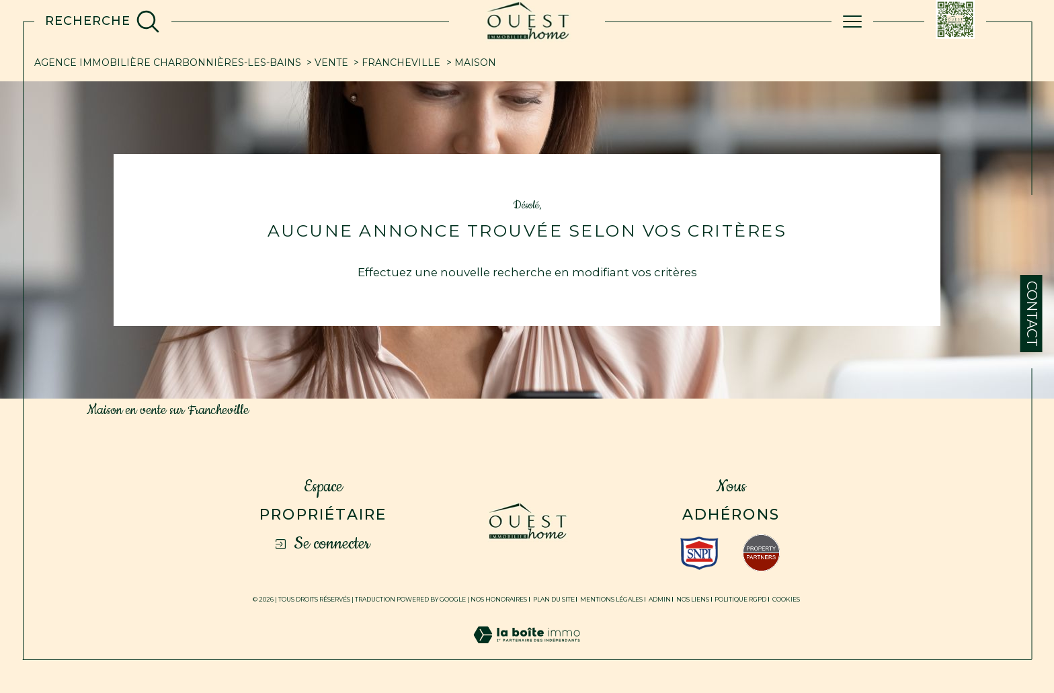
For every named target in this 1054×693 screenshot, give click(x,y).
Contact (1032, 314)
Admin (660, 599)
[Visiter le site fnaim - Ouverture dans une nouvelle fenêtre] (761, 553)
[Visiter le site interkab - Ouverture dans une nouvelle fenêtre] (699, 553)
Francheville (401, 62)
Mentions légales (611, 599)
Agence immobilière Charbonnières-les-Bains (167, 62)
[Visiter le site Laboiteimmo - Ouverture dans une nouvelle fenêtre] (527, 650)
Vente (331, 62)
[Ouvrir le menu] (852, 21)
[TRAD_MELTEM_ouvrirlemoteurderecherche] (102, 21)
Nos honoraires (499, 599)
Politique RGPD (740, 599)
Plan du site (554, 599)
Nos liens (692, 599)
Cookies (786, 599)
